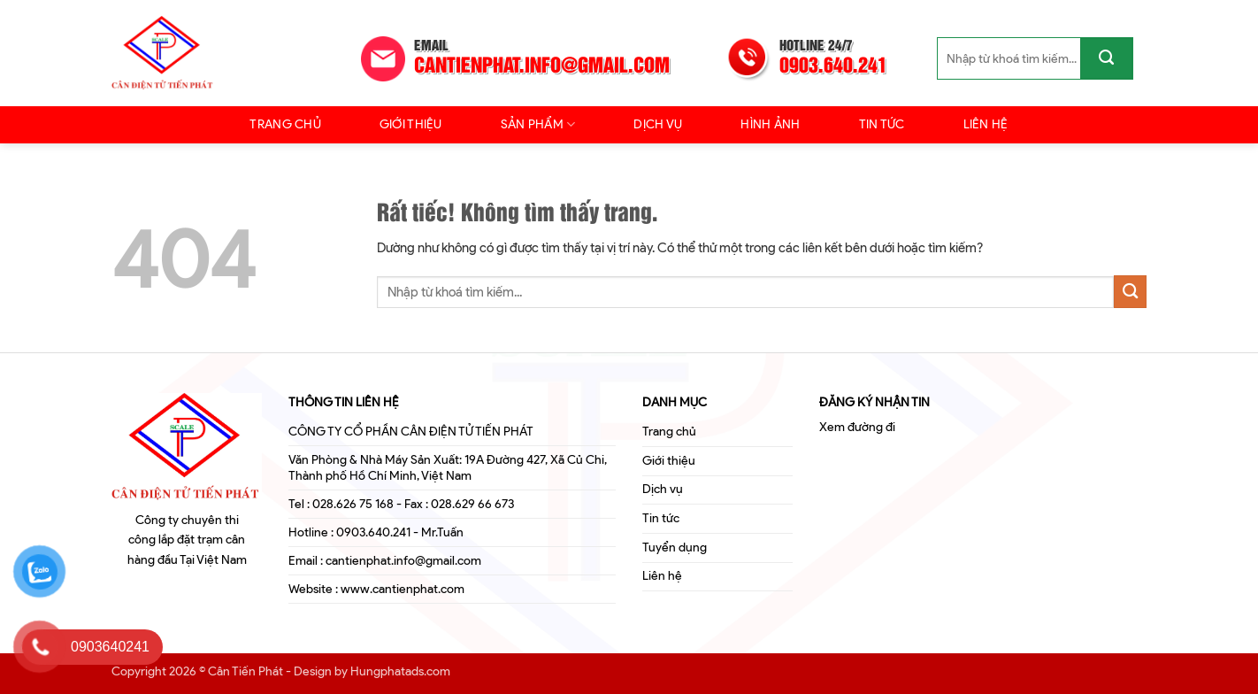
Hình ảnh (770, 124)
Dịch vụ (657, 124)
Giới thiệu (411, 124)
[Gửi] (1106, 58)
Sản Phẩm (538, 124)
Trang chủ (285, 124)
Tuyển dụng (674, 547)
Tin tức (882, 124)
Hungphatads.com (400, 671)
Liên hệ (986, 124)
